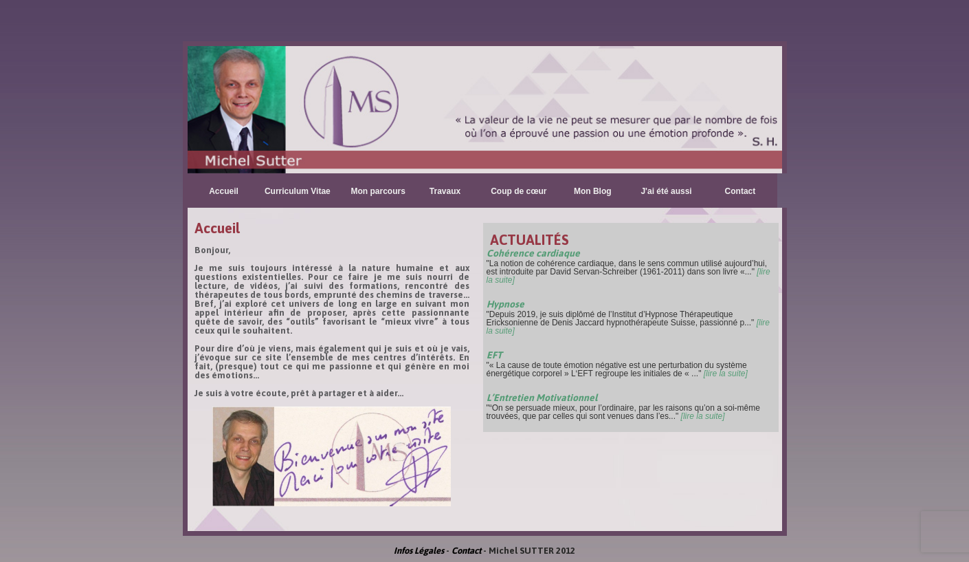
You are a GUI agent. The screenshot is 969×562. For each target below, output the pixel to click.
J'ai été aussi (666, 191)
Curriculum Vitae (298, 191)
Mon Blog (593, 191)
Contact (740, 191)
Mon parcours (378, 191)
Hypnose (505, 304)
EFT (494, 354)
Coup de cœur (518, 191)
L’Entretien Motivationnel (542, 397)
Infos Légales (419, 550)
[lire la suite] (726, 373)
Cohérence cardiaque (533, 253)
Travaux (445, 191)
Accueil (223, 191)
